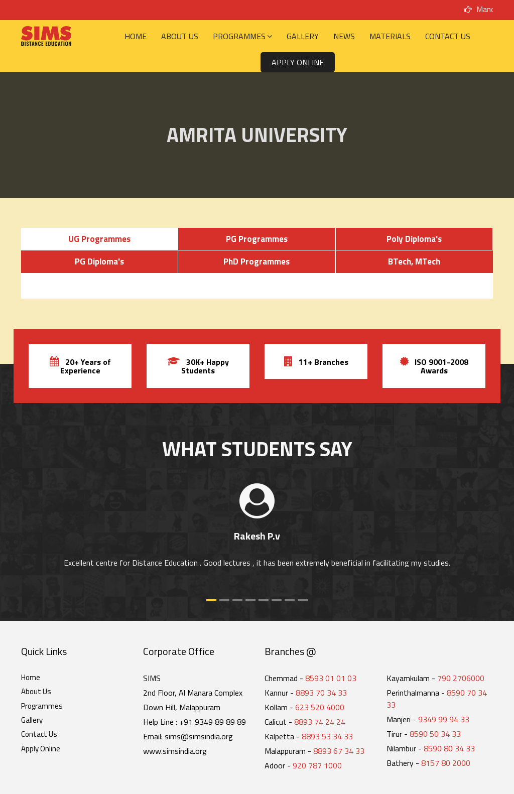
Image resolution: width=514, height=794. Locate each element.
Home (135, 36)
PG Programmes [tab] (257, 238)
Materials (390, 36)
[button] (211, 600)
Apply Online (298, 62)
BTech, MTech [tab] (414, 261)
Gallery (303, 36)
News (344, 36)
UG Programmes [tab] (99, 238)
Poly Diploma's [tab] (414, 238)
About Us (179, 36)
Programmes (239, 36)
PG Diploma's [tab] (99, 261)
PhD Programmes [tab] (256, 261)
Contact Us (447, 36)
